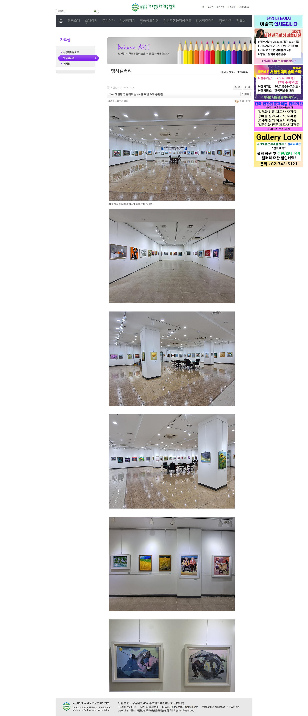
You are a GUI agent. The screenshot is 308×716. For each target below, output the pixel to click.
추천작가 (108, 20)
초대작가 (91, 20)
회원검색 (225, 20)
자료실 (241, 20)
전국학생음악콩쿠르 (177, 20)
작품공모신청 (149, 20)
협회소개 (74, 20)
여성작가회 (127, 20)
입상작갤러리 (205, 20)
